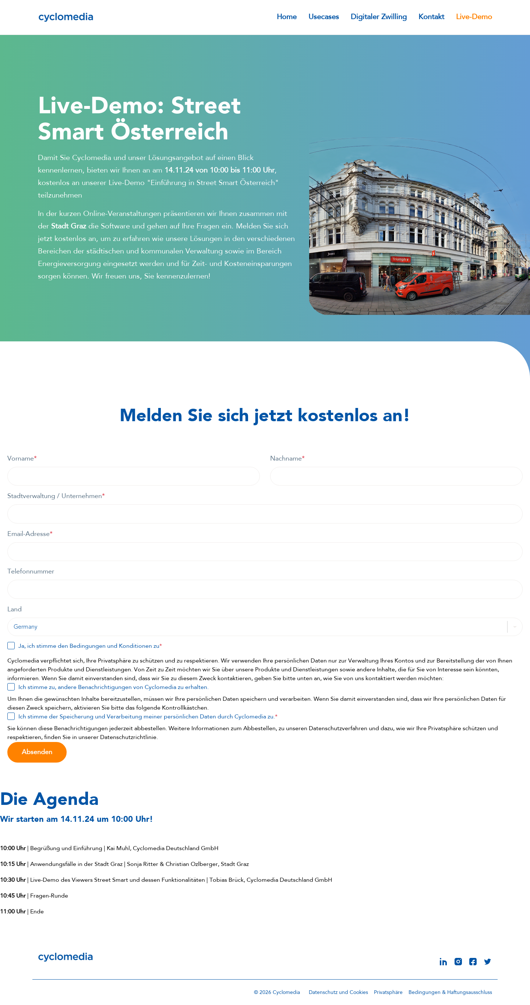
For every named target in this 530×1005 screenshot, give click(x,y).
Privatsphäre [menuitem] (388, 992)
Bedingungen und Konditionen (111, 646)
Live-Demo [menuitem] (474, 17)
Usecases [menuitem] (323, 17)
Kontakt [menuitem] (431, 17)
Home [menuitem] (287, 17)
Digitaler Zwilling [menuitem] (379, 17)
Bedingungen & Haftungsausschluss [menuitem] (450, 992)
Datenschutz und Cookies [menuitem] (338, 992)
